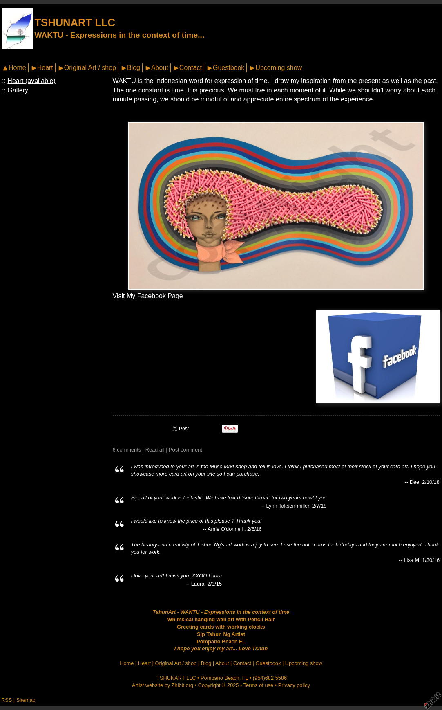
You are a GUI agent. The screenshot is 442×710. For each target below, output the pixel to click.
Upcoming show (278, 67)
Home (17, 67)
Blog (133, 67)
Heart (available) (31, 80)
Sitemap (26, 700)
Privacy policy (294, 685)
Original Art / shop (90, 67)
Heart (45, 67)
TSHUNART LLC (74, 22)
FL (245, 678)
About (159, 67)
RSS (6, 700)
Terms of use (258, 685)
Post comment (185, 450)
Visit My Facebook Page (148, 295)
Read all (155, 450)
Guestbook (228, 67)
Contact (190, 67)
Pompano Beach (220, 678)
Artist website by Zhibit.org (162, 685)
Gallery (17, 90)
